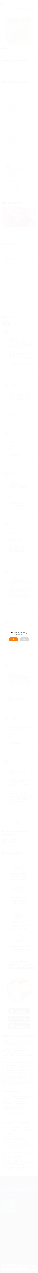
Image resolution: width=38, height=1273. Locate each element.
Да (13, 639)
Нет (24, 639)
